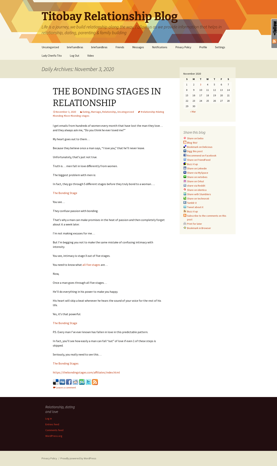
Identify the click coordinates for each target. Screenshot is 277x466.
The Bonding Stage (65, 193)
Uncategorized (50, 47)
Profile (203, 47)
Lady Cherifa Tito (52, 55)
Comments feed (54, 430)
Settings (220, 47)
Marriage (96, 111)
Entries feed (52, 424)
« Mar (193, 111)
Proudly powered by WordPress (78, 458)
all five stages (91, 265)
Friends (119, 47)
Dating (86, 111)
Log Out (74, 55)
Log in (48, 418)
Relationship (109, 111)
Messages (138, 47)
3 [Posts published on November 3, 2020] (200, 84)
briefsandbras (75, 47)
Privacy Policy (183, 47)
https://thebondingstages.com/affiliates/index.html (86, 372)
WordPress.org (53, 436)
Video (90, 55)
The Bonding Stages (66, 363)
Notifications (159, 47)
